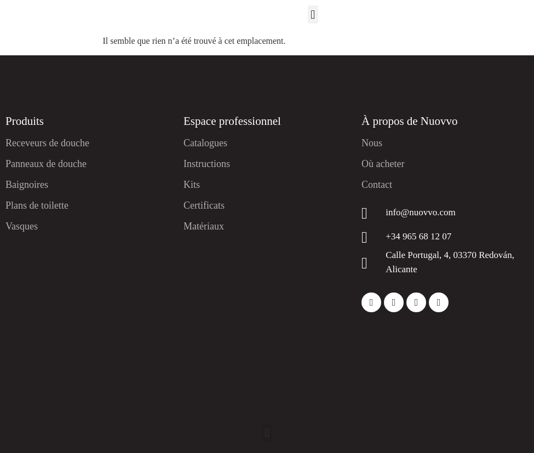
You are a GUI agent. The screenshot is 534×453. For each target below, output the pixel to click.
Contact (376, 184)
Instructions (206, 163)
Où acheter (382, 163)
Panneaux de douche (46, 163)
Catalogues (205, 142)
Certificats (204, 205)
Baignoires (26, 184)
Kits (191, 184)
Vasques (21, 226)
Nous (371, 142)
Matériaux (203, 226)
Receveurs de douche (47, 142)
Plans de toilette (36, 205)
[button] (313, 14)
